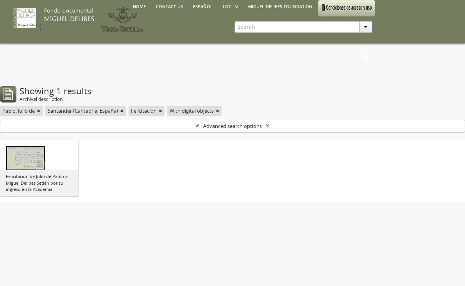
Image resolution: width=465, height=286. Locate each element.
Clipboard (365, 58)
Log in (230, 6)
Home (139, 6)
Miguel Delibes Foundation (280, 6)
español (203, 6)
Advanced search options (232, 126)
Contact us (169, 6)
